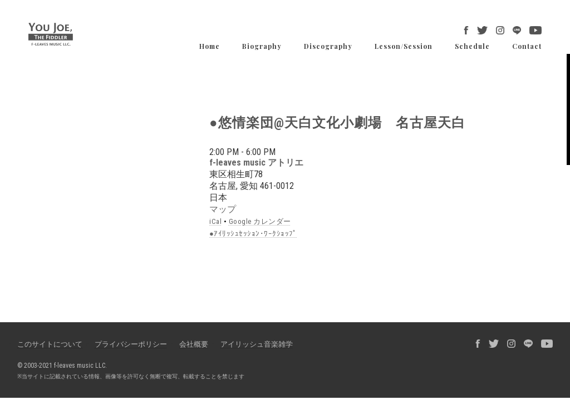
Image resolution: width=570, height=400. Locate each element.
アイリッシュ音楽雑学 (256, 344)
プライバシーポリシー (131, 344)
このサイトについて (49, 344)
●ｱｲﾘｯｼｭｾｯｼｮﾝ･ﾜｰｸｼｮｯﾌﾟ (253, 233)
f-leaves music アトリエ (256, 162)
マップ (222, 209)
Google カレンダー (260, 221)
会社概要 (193, 344)
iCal (215, 221)
